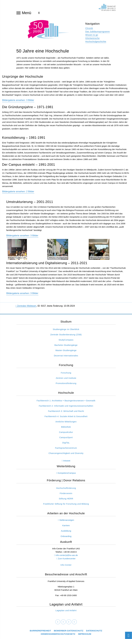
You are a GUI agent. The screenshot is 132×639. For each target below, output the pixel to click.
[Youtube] (74, 623)
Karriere (66, 527)
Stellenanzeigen (66, 521)
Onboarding (66, 537)
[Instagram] (69, 623)
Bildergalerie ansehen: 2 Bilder (18, 193)
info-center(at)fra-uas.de (67, 556)
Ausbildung (66, 532)
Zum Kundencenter (67, 560)
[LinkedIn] (63, 623)
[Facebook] (58, 623)
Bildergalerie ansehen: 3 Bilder (22, 294)
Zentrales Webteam (26, 307)
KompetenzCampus (67, 474)
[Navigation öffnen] (18, 13)
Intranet (66, 462)
